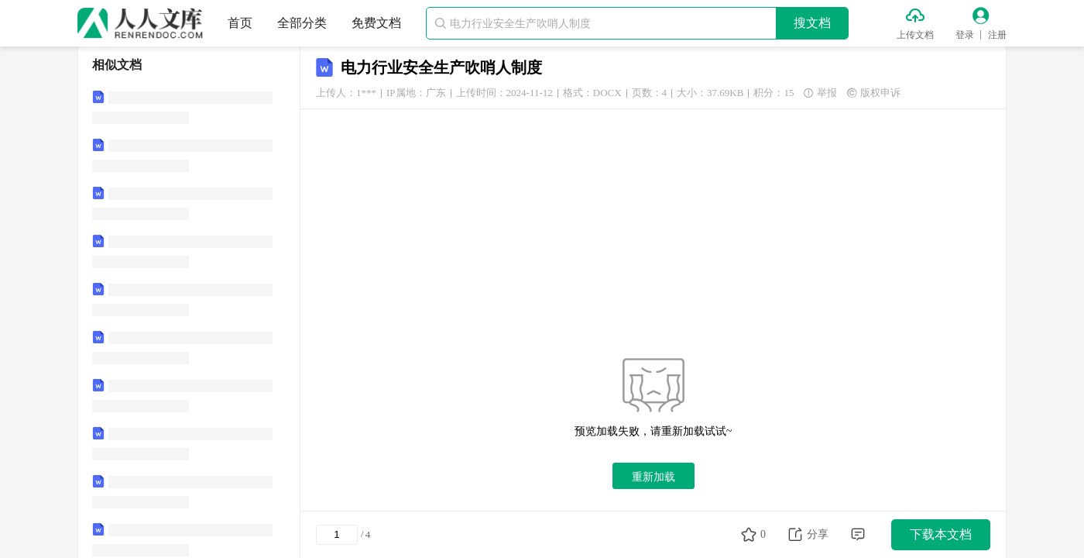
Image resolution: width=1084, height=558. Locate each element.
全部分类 (302, 22)
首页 (240, 22)
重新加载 (653, 476)
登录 (964, 34)
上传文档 (915, 34)
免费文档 (376, 22)
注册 (997, 34)
